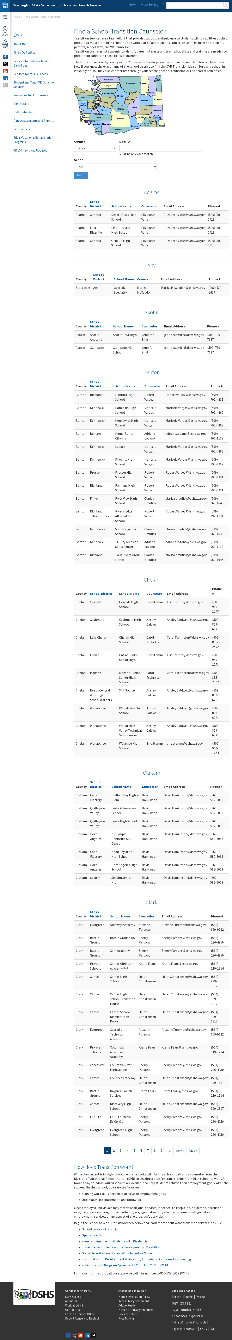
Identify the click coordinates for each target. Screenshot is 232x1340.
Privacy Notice (127, 1314)
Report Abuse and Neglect (82, 1318)
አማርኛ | (191, 1322)
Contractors (21, 104)
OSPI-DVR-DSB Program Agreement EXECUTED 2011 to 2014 (125, 1265)
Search (225, 5)
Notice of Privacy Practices (135, 1310)
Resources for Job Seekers (30, 95)
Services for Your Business (30, 74)
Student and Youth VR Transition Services (34, 84)
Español (188, 1297)
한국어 (193, 1303)
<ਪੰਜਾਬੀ (198, 1309)
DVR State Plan (23, 112)
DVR (17, 34)
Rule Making (126, 1318)
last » (193, 1150)
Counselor (149, 206)
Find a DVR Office (24, 53)
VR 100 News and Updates (30, 150)
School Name (121, 206)
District (124, 141)
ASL (212, 1329)
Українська (196, 1316)
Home (16, 16)
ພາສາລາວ (190, 1329)
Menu (5, 17)
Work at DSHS (74, 1305)
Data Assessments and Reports (33, 121)
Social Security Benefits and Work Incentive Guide (117, 1253)
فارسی (202, 1322)
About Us (71, 1301)
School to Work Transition (101, 1229)
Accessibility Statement (133, 1301)
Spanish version (93, 1235)
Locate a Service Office (80, 1314)
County (79, 141)
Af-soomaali (179, 1316)
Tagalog (177, 1329)
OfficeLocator (5, 31)
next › (180, 1150)
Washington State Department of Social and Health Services (57, 5)
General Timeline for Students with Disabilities (115, 1241)
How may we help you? (146, 4)
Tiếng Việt (178, 1322)
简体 (175, 1303)
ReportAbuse (5, 43)
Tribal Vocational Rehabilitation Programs (33, 140)
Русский (200, 1297)
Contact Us (72, 1310)
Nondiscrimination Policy (134, 1297)
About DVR (20, 44)
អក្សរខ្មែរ (186, 1309)
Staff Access (73, 1297)
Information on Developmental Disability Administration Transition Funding (136, 1259)
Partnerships (21, 129)
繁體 (183, 1303)
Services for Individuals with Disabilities (31, 63)
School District (101, 593)
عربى (175, 1309)
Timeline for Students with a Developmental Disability (121, 1247)
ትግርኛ (203, 1329)
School (79, 160)
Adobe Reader (127, 1305)
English (177, 1297)
